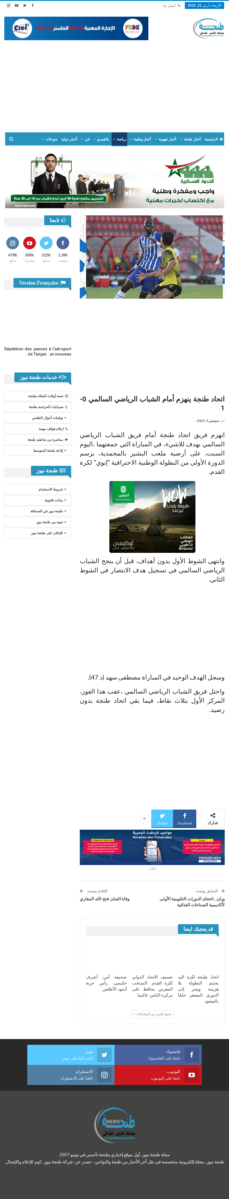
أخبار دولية (69, 139)
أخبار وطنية (142, 139)
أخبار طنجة (192, 139)
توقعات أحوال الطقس (47, 418)
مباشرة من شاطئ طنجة (48, 440)
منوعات (51, 139)
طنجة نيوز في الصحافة (46, 511)
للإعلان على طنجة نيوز (47, 533)
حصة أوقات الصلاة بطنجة (48, 396)
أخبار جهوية (167, 139)
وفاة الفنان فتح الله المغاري (104, 899)
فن (87, 139)
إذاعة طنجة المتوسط (48, 451)
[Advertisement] (114, 83)
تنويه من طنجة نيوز (49, 522)
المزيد (33, 139)
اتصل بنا (172, 5)
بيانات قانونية (53, 500)
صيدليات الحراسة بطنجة (48, 407)
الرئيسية (214, 139)
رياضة (121, 139)
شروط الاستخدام (50, 489)
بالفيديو (103, 139)
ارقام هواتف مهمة (53, 429)
